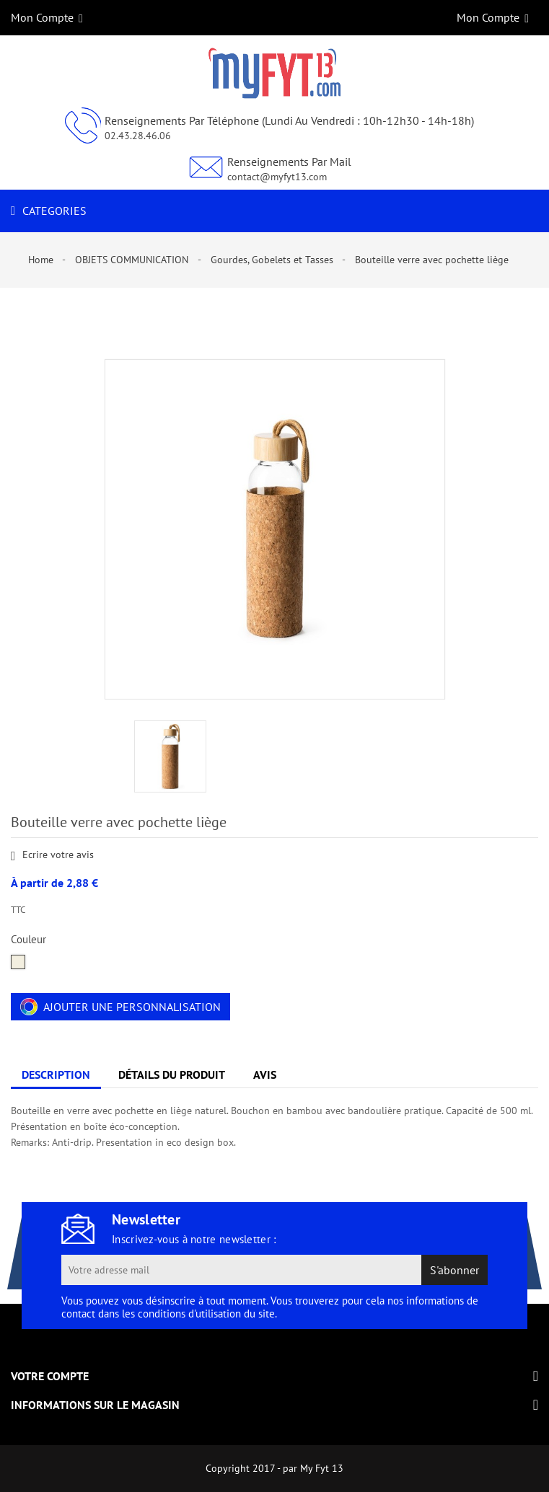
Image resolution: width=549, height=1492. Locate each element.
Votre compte (50, 1376)
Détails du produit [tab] (171, 1074)
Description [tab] (56, 1074)
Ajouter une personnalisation (120, 1006)
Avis (264, 1074)
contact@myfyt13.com (277, 176)
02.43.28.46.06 (138, 135)
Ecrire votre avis (52, 855)
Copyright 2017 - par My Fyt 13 (274, 1468)
